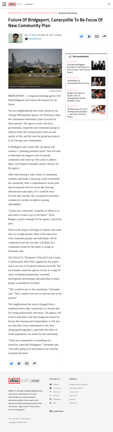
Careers (72, 399)
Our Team (73, 395)
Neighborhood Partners (79, 384)
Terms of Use (13, 418)
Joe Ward (32, 35)
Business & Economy (68, 13)
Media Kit (73, 403)
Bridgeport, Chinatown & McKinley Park (32, 13)
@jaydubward (35, 38)
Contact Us (74, 391)
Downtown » (72, 61)
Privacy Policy (25, 418)
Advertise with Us (76, 388)
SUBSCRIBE (56, 411)
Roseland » (72, 90)
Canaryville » (73, 77)
